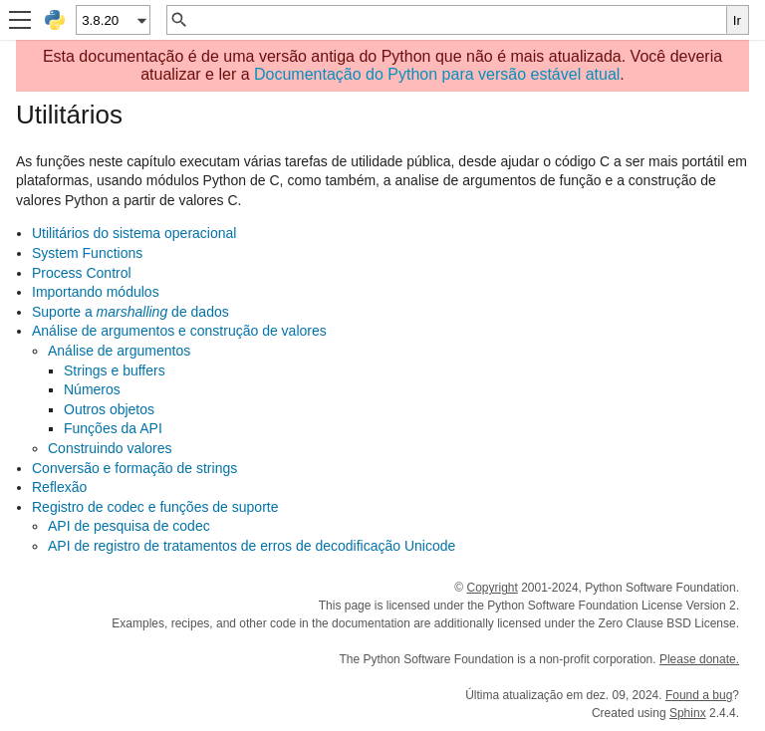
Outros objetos (109, 409)
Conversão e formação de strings (134, 468)
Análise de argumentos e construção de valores (179, 331)
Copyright (491, 588)
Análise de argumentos (119, 351)
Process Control (81, 273)
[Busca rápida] (457, 20)
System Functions (87, 253)
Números (92, 389)
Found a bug (698, 695)
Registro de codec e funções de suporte (155, 507)
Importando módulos (95, 292)
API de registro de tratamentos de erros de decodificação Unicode (251, 546)
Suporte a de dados (130, 312)
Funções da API (113, 428)
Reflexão (59, 487)
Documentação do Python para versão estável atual (437, 74)
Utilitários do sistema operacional (134, 233)
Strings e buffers (114, 370)
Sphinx (687, 713)
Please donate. (699, 659)
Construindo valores (110, 448)
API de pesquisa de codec (129, 526)
